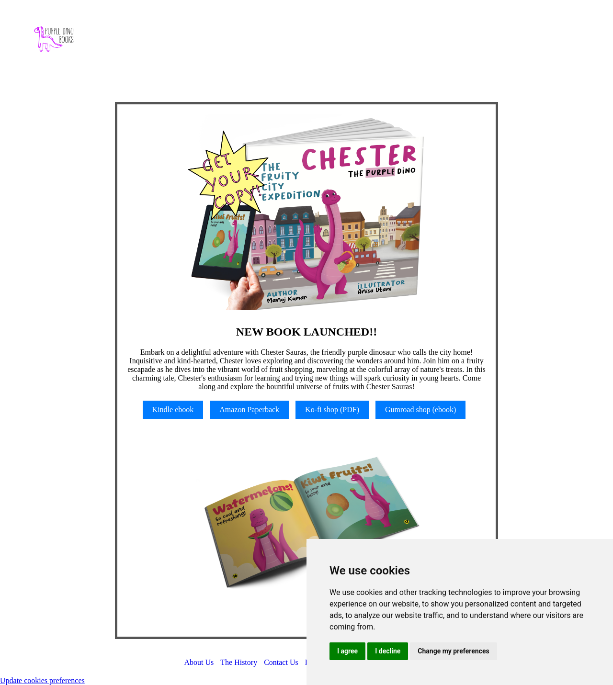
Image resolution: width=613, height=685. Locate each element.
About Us (199, 662)
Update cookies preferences (42, 680)
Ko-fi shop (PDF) (332, 409)
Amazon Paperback (249, 409)
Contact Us (281, 662)
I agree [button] (347, 651)
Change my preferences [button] (453, 651)
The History (238, 662)
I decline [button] (387, 651)
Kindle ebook (173, 409)
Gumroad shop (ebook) (420, 409)
